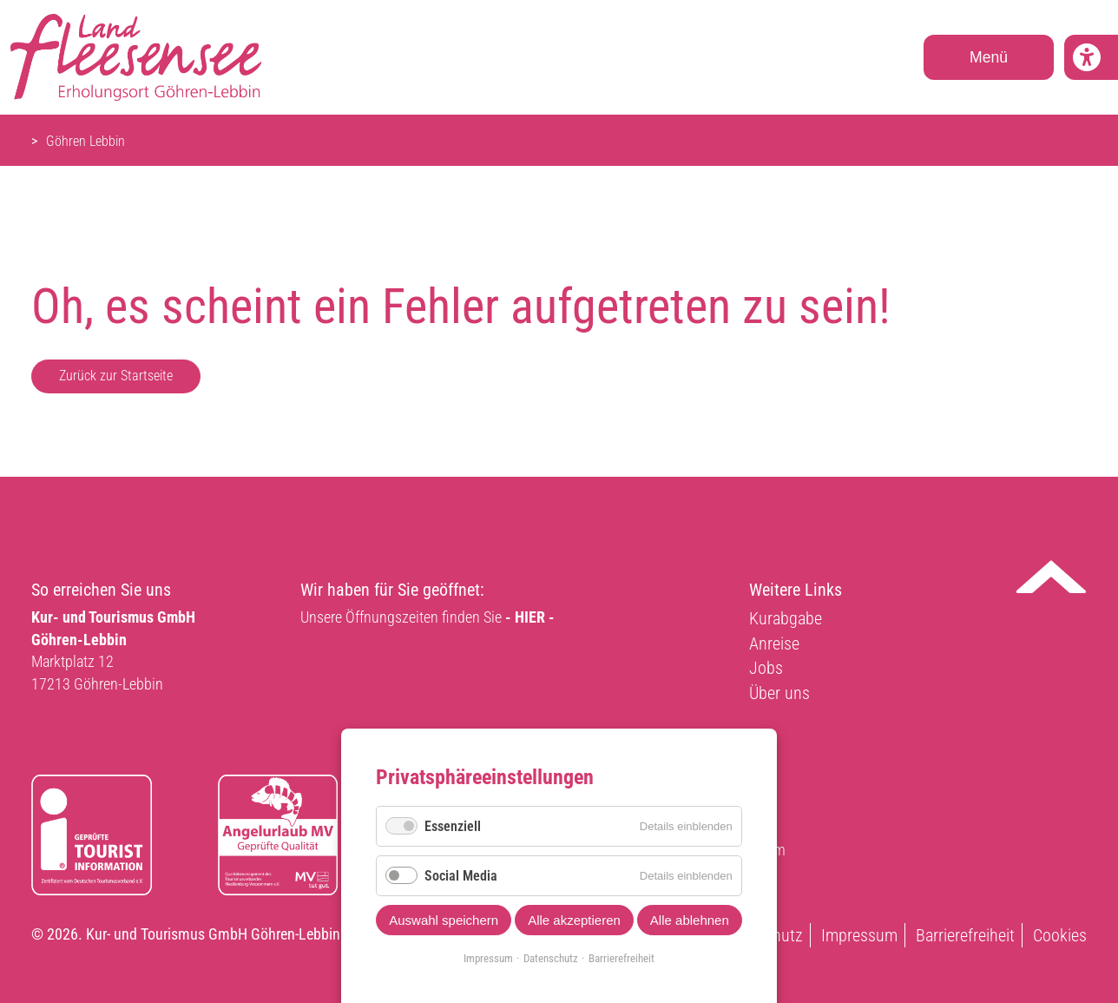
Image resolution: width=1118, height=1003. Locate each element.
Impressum (859, 935)
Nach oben (1051, 576)
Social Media (460, 876)
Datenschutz (550, 958)
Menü (989, 57)
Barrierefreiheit (965, 935)
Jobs (766, 667)
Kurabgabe (785, 618)
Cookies (1060, 935)
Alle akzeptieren (574, 920)
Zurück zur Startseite (116, 375)
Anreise (774, 643)
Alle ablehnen (689, 920)
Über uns (779, 693)
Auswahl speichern (443, 920)
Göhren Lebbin (85, 141)
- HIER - (530, 617)
